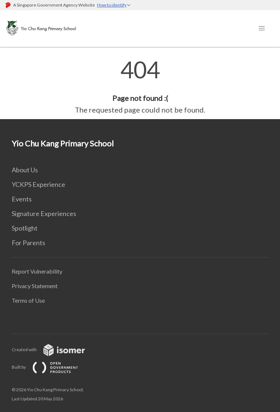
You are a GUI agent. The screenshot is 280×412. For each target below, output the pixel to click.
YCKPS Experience (38, 184)
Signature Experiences (44, 213)
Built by (51, 367)
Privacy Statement (35, 285)
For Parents (28, 243)
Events (22, 199)
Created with (54, 349)
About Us (25, 170)
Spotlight (25, 228)
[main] (140, 86)
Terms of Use (28, 300)
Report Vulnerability (37, 271)
